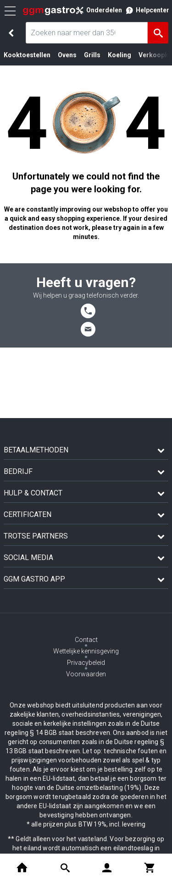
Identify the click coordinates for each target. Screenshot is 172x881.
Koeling (119, 55)
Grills (92, 55)
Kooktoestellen (27, 55)
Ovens (67, 55)
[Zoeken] (158, 33)
